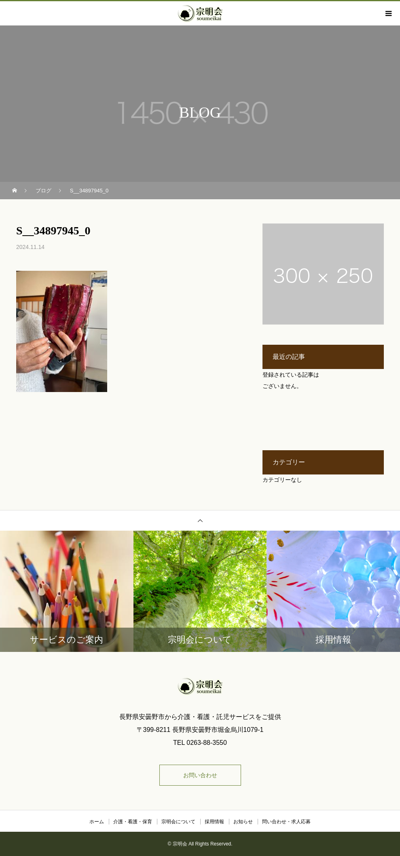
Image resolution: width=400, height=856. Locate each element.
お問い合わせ (200, 775)
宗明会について (178, 821)
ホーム (96, 821)
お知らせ (243, 821)
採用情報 (214, 821)
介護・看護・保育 (132, 821)
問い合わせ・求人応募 (286, 821)
